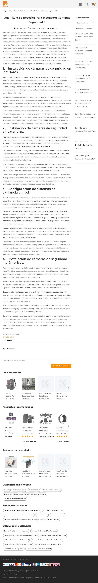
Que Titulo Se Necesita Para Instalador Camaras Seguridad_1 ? (61, 396)
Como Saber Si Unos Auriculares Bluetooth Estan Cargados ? (83, 103)
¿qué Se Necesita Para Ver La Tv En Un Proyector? (11, 396)
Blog (10, 11)
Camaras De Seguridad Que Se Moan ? (28, 396)
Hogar (5, 11)
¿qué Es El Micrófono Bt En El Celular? (28, 474)
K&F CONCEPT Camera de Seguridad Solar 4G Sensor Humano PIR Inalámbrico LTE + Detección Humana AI (28, 431)
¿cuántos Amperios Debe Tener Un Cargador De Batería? (11, 474)
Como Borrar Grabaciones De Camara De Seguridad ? (85, 117)
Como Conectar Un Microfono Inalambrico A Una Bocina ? (84, 79)
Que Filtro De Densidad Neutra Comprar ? (62, 474)
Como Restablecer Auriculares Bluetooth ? (84, 91)
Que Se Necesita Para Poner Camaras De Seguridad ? (45, 396)
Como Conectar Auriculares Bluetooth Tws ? (85, 131)
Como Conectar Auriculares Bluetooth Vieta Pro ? (83, 51)
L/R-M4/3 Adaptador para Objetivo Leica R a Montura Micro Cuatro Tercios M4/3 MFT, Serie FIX (62, 431)
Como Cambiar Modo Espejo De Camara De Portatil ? (83, 145)
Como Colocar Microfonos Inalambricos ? (45, 474)
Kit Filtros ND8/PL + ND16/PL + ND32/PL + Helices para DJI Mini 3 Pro (11, 431)
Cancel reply (9, 337)
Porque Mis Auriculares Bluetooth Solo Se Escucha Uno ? (84, 65)
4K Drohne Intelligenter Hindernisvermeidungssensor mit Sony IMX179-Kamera (45, 431)
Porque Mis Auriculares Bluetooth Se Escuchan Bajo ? (84, 37)
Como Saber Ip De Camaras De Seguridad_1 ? (85, 157)
